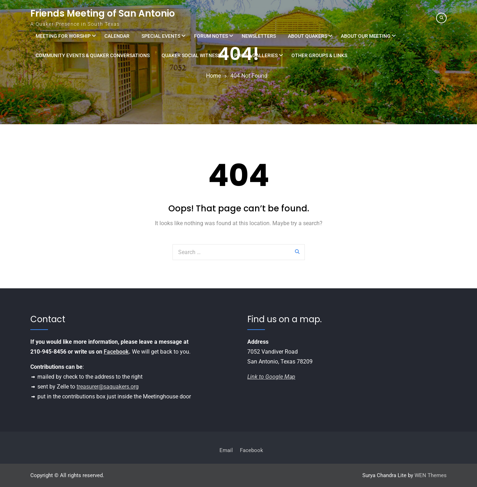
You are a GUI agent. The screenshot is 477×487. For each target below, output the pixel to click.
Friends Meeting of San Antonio (102, 13)
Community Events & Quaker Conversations (93, 55)
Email (226, 450)
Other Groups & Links (319, 55)
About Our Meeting (366, 36)
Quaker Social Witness (191, 55)
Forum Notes (211, 36)
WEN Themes (431, 475)
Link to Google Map (271, 376)
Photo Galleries (256, 55)
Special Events (160, 36)
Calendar (116, 36)
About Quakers (307, 36)
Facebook (116, 351)
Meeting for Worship (63, 36)
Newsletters (259, 36)
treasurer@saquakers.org (108, 386)
